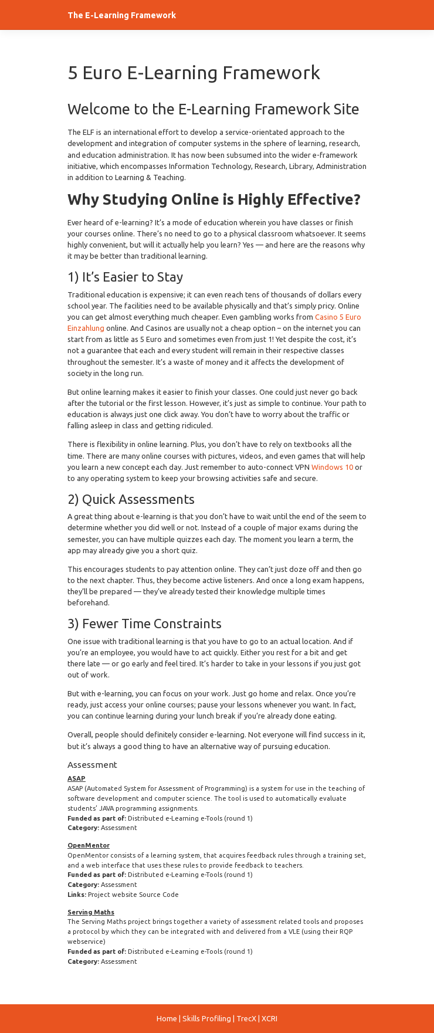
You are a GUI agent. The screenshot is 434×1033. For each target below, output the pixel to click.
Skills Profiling (206, 1018)
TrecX (246, 1018)
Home (167, 1018)
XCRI (269, 1018)
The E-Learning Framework (121, 15)
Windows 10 (332, 467)
